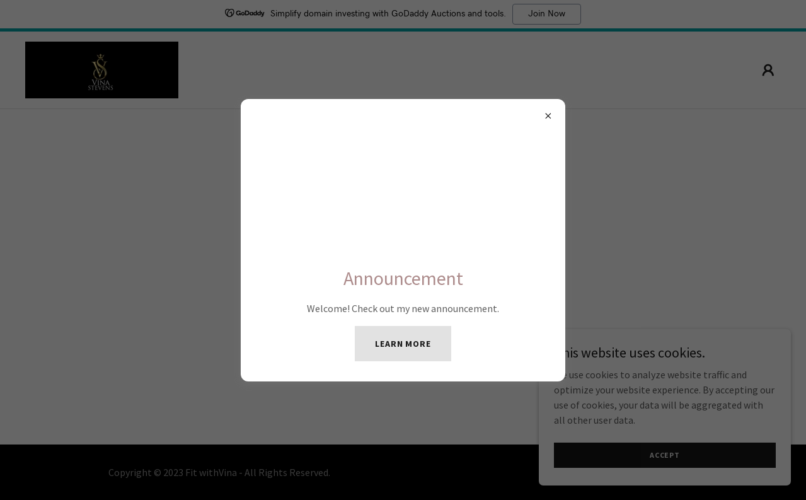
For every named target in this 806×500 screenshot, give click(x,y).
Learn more (403, 343)
